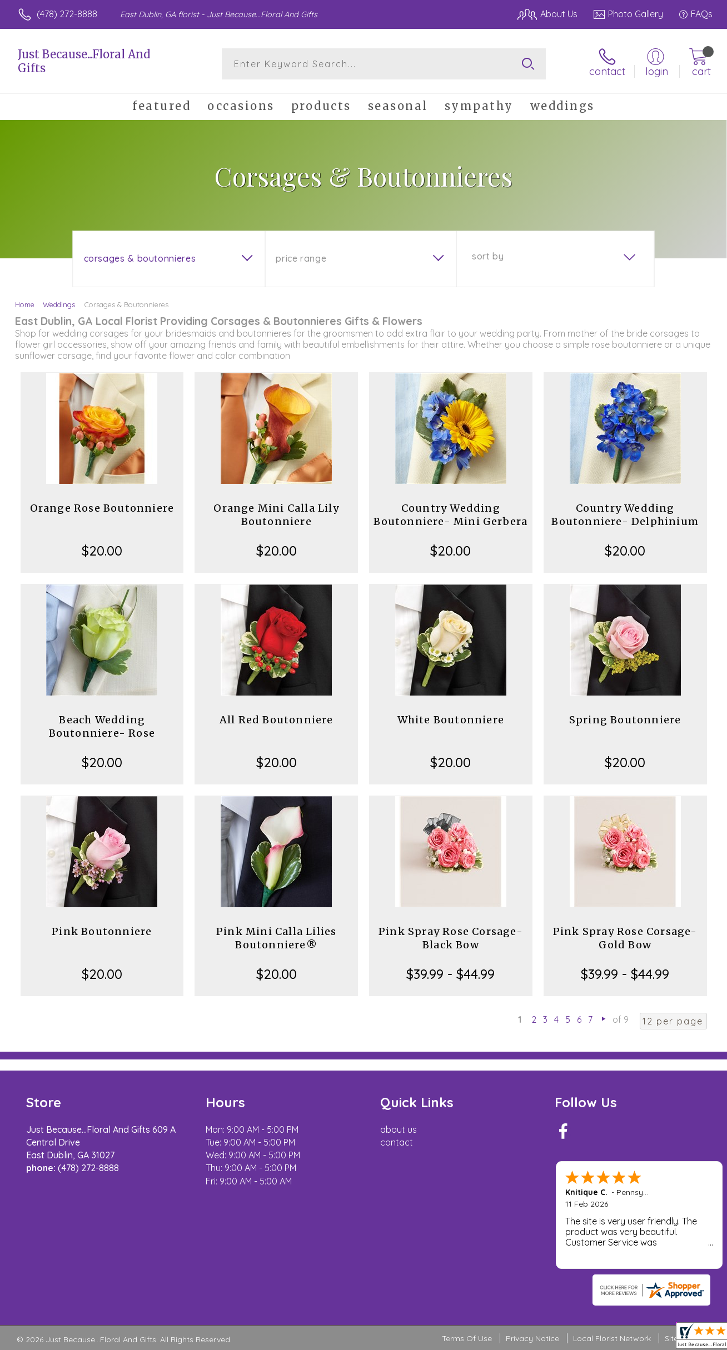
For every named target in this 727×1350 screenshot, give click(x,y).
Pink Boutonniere (102, 931)
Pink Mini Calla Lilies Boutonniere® (276, 938)
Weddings (59, 304)
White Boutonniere (450, 719)
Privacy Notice (532, 1338)
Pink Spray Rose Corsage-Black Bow (451, 938)
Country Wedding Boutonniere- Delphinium (625, 515)
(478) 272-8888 (67, 13)
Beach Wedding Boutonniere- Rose (102, 726)
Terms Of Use (467, 1338)
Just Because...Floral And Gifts (84, 61)
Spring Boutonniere (625, 719)
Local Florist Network (612, 1338)
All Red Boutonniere (276, 719)
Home (24, 304)
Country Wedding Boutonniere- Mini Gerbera (450, 515)
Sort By (488, 256)
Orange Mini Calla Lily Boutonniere (275, 515)
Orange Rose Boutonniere (102, 508)
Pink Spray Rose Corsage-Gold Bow (625, 938)
